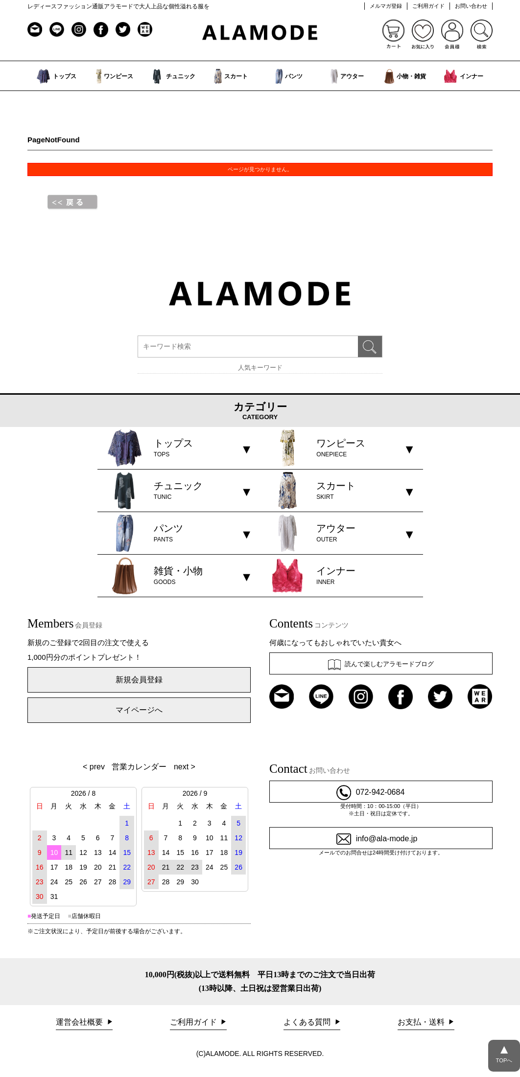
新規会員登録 (139, 679)
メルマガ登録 (386, 6)
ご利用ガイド (428, 6)
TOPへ (504, 1051)
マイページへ (139, 710)
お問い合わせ (471, 6)
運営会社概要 (80, 1022)
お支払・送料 (422, 1022)
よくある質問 (308, 1022)
